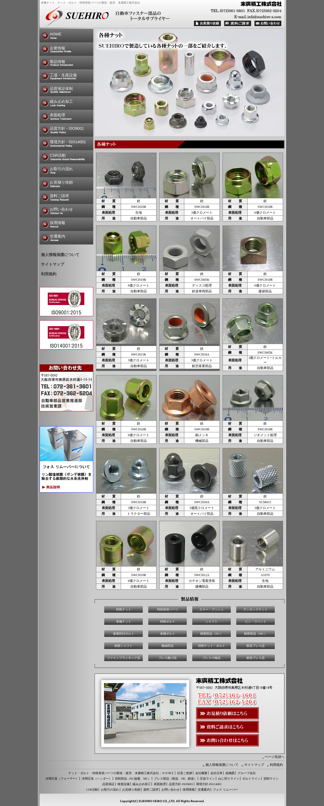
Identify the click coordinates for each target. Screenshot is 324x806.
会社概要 (201, 773)
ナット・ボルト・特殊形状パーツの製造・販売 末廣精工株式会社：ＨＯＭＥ (121, 773)
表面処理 (57, 115)
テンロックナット (255, 609)
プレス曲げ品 (167, 657)
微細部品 (167, 645)
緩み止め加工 (61, 101)
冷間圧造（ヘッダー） (97, 778)
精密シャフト (123, 645)
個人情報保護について (60, 255)
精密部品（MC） (255, 633)
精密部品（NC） (211, 633)
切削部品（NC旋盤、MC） (133, 778)
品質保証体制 (61, 88)
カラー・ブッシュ (211, 609)
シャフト (211, 621)
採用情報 (57, 223)
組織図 (230, 773)
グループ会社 (247, 773)
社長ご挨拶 (184, 773)
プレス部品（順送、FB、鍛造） (175, 778)
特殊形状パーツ (167, 609)
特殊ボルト (167, 621)
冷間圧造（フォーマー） (62, 778)
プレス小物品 (211, 657)
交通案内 (57, 236)
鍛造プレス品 (255, 657)
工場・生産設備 (63, 75)
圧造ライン (207, 778)
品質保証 (108, 784)
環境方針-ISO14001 (209, 784)
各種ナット (123, 621)
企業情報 (57, 48)
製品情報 (57, 61)
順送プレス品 (255, 645)
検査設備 (123, 784)
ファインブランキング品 (123, 657)
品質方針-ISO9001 (181, 784)
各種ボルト (167, 633)
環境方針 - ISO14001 (68, 142)
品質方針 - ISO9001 (67, 128)
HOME (55, 34)
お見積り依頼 (61, 182)
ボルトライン (251, 778)
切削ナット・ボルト (211, 645)
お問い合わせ (61, 209)
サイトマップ (52, 264)
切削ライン (271, 778)
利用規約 (48, 274)
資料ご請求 (59, 196)
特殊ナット (123, 609)
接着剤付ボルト (123, 633)
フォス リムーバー (225, 789)
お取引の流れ (61, 169)
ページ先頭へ (274, 757)
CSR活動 (58, 155)
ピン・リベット (255, 621)
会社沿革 (216, 773)
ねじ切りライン (228, 778)
